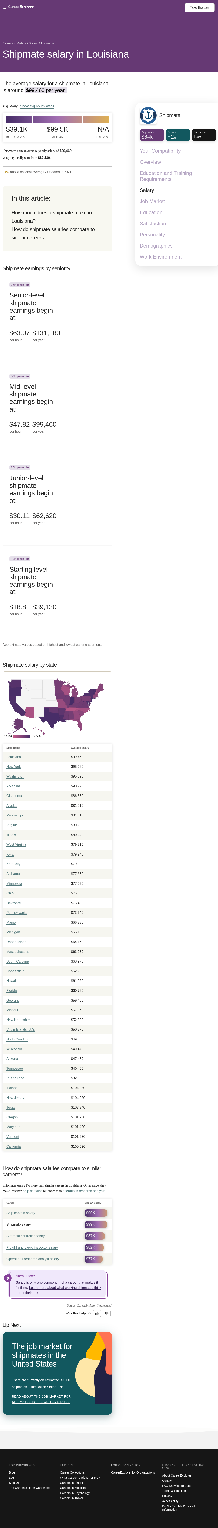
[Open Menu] (94, 7)
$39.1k (16, 132)
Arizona (12, 1059)
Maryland (13, 1127)
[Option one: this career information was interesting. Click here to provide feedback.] (97, 1313)
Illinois (11, 835)
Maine (11, 922)
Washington (15, 776)
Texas (10, 1107)
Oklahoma (14, 796)
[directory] (57, 218)
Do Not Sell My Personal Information (178, 1508)
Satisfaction (153, 223)
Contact (167, 1480)
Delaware (13, 903)
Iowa (10, 854)
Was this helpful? (78, 1313)
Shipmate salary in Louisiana (66, 54)
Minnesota (14, 883)
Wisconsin (14, 1049)
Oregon (12, 1117)
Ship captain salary (20, 1213)
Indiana (12, 1088)
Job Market (152, 201)
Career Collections (72, 1472)
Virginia (12, 825)
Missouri (12, 1010)
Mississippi (14, 815)
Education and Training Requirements (166, 176)
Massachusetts (17, 952)
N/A (102, 132)
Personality (152, 234)
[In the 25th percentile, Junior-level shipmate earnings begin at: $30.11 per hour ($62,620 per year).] (57, 500)
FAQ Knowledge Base (176, 1485)
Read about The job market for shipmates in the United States (41, 1399)
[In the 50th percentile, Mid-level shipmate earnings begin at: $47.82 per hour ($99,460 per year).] (57, 408)
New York (13, 766)
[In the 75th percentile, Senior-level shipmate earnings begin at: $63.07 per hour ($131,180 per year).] (57, 317)
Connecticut (15, 971)
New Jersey (15, 1098)
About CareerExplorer (176, 1475)
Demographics (156, 246)
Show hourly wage (37, 106)
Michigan (13, 932)
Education (151, 212)
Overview (150, 162)
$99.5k (57, 132)
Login (12, 1477)
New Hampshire (18, 1020)
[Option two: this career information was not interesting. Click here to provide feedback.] (107, 1313)
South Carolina (17, 961)
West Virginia (16, 844)
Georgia (12, 1000)
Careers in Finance (72, 1482)
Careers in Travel (71, 1498)
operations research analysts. (84, 1191)
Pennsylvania (16, 912)
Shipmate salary (18, 1224)
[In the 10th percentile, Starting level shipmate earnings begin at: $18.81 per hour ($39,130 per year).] (57, 591)
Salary (147, 190)
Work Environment (161, 257)
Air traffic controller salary (25, 1236)
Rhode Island (16, 942)
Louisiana (13, 757)
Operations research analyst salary (32, 1259)
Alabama (13, 874)
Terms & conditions (174, 1491)
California (13, 1146)
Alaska (11, 805)
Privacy (167, 1496)
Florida (11, 990)
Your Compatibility (160, 151)
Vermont (12, 1136)
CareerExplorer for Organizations (133, 1472)
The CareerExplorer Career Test (30, 1488)
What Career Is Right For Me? (80, 1477)
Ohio (10, 893)
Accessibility (170, 1501)
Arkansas (13, 786)
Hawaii (11, 981)
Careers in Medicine (73, 1488)
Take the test (199, 7)
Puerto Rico (15, 1078)
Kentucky (13, 864)
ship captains (32, 1191)
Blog (12, 1472)
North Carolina (17, 1039)
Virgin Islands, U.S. (20, 1029)
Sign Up (14, 1482)
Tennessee (14, 1068)
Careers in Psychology (75, 1493)
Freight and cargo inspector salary (32, 1247)
